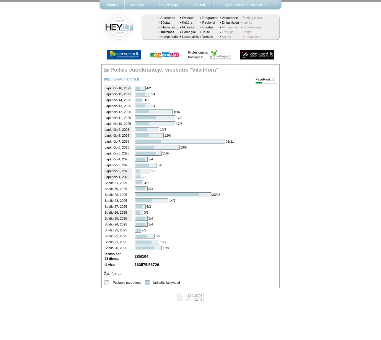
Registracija (168, 5)
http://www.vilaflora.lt (121, 79)
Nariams (137, 5)
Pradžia (112, 5)
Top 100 (199, 5)
